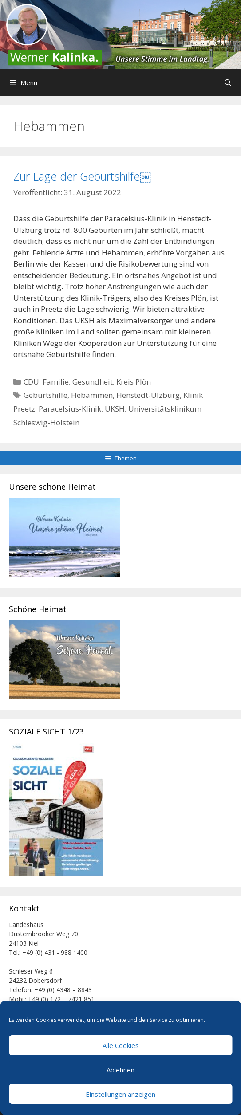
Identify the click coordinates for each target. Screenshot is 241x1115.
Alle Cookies (121, 1045)
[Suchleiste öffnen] (228, 82)
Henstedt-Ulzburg (148, 395)
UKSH (115, 409)
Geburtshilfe (45, 395)
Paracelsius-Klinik (70, 409)
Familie (56, 382)
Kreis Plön (133, 382)
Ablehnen (120, 1069)
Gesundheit (92, 382)
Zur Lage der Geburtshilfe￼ (82, 176)
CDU (31, 382)
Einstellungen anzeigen (120, 1094)
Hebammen (92, 395)
